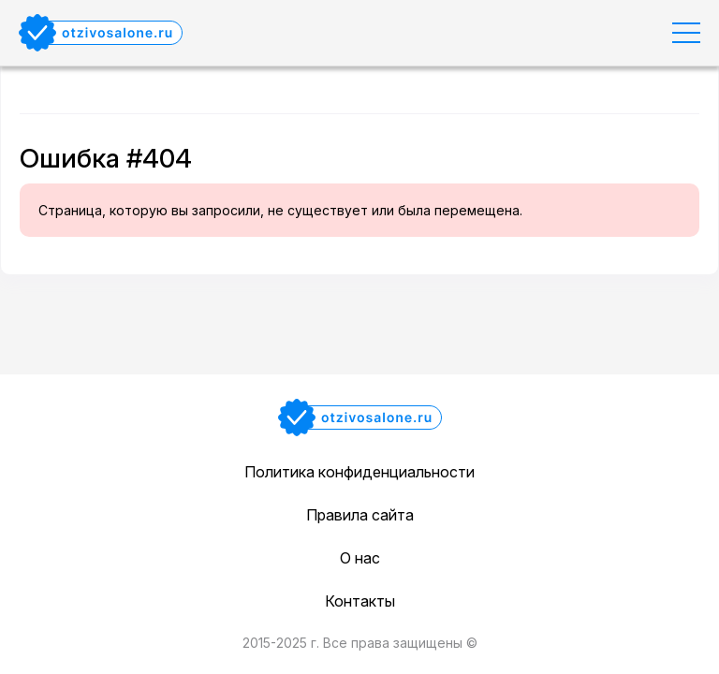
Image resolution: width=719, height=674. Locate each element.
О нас (360, 558)
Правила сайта (360, 515)
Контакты (360, 601)
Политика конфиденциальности (359, 471)
